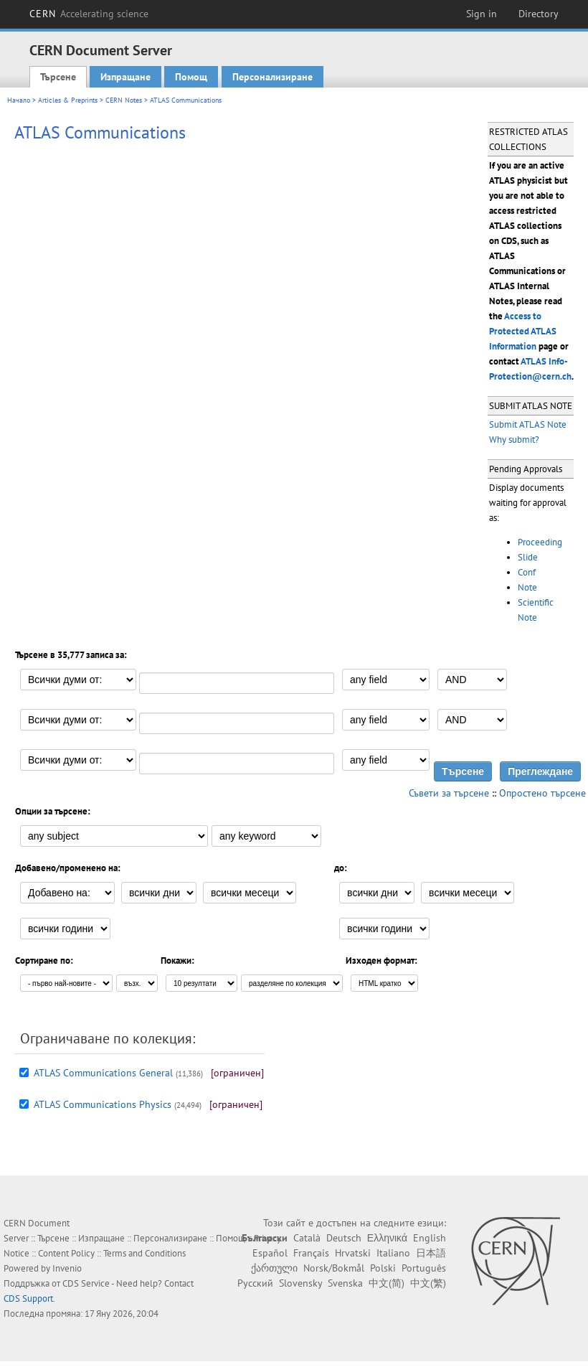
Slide (528, 557)
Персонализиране (272, 76)
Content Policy (66, 1253)
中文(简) (386, 1283)
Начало (18, 100)
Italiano (393, 1252)
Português (424, 1268)
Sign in (481, 13)
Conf (527, 572)
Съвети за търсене (449, 792)
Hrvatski (353, 1252)
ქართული (274, 1268)
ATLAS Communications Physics (102, 1104)
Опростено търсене (542, 792)
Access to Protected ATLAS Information (522, 331)
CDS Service (86, 1283)
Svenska (345, 1283)
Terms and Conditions (144, 1253)
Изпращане (125, 76)
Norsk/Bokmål (333, 1268)
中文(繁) (428, 1283)
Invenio (67, 1268)
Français (311, 1252)
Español (270, 1252)
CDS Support (28, 1298)
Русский (255, 1283)
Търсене (58, 76)
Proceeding (540, 542)
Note (527, 587)
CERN (88, 13)
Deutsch (343, 1237)
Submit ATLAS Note (527, 424)
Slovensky (300, 1283)
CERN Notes (123, 100)
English (429, 1237)
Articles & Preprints (68, 100)
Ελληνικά (387, 1237)
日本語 (431, 1252)
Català (307, 1237)
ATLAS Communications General (103, 1072)
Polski (383, 1268)
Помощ (191, 76)
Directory (538, 13)
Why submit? (514, 439)
